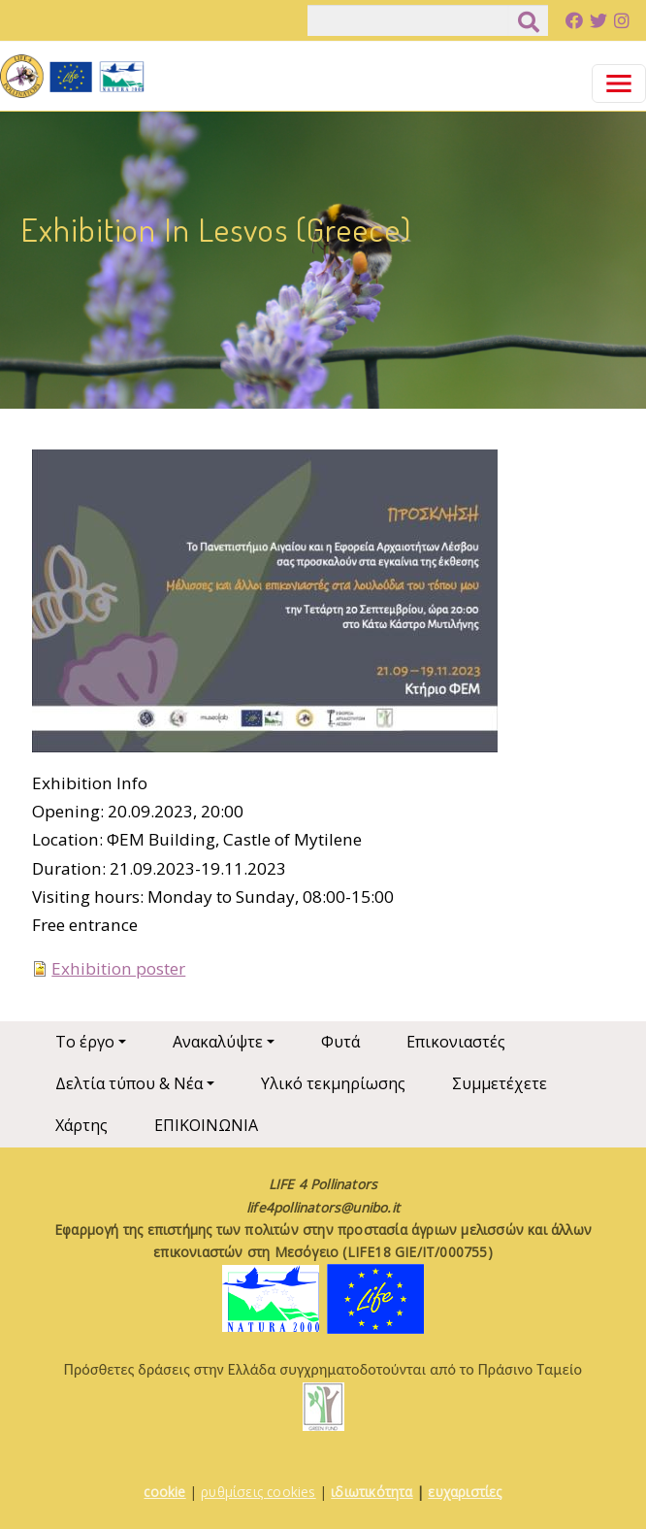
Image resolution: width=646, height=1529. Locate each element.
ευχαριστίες (464, 1491)
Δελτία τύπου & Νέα (129, 1083)
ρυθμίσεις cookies (258, 1491)
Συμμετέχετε (499, 1083)
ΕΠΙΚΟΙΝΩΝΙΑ (206, 1125)
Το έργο (84, 1041)
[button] (265, 607)
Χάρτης (81, 1125)
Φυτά (340, 1041)
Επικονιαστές (455, 1041)
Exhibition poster (118, 968)
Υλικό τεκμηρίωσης (333, 1083)
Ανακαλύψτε (218, 1041)
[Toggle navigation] (619, 83)
